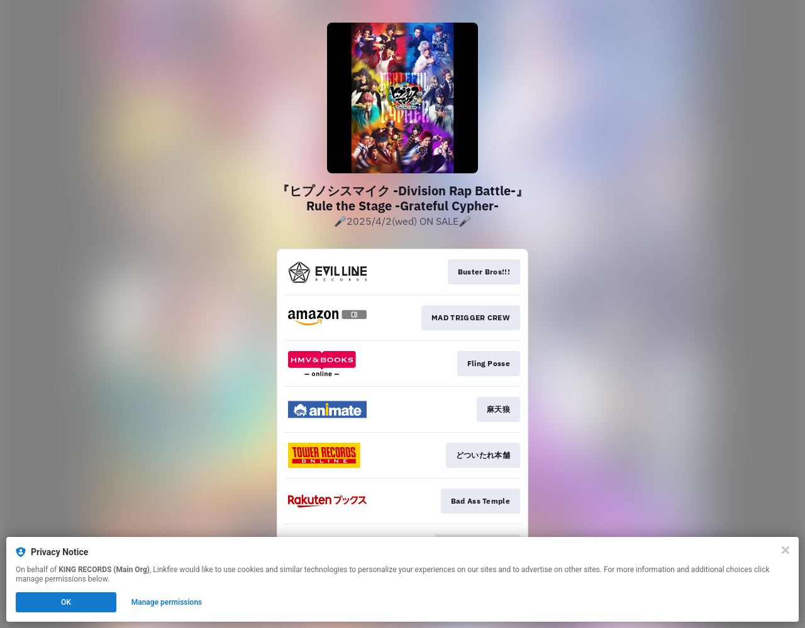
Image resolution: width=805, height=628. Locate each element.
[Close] (785, 550)
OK (66, 602)
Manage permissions (167, 602)
